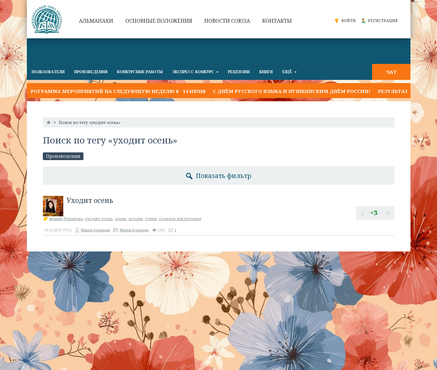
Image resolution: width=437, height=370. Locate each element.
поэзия (136, 218)
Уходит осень (89, 200)
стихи (151, 218)
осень (121, 218)
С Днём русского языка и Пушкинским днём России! (292, 91)
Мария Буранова (95, 229)
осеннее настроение (180, 218)
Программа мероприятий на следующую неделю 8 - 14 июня (116, 91)
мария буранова (66, 218)
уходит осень (99, 218)
